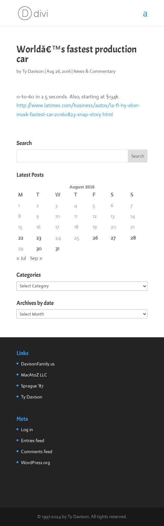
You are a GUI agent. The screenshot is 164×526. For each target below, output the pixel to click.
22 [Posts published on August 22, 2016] (20, 237)
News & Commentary (94, 71)
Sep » (36, 258)
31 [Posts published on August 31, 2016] (57, 248)
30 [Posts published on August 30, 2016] (39, 248)
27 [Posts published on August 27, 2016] (113, 237)
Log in (27, 429)
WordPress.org (35, 462)
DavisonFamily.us (38, 364)
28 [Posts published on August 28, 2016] (133, 237)
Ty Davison (33, 71)
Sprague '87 (32, 386)
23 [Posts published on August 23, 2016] (38, 237)
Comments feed (36, 451)
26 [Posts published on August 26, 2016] (95, 237)
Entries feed (32, 440)
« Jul (21, 258)
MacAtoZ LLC (34, 375)
